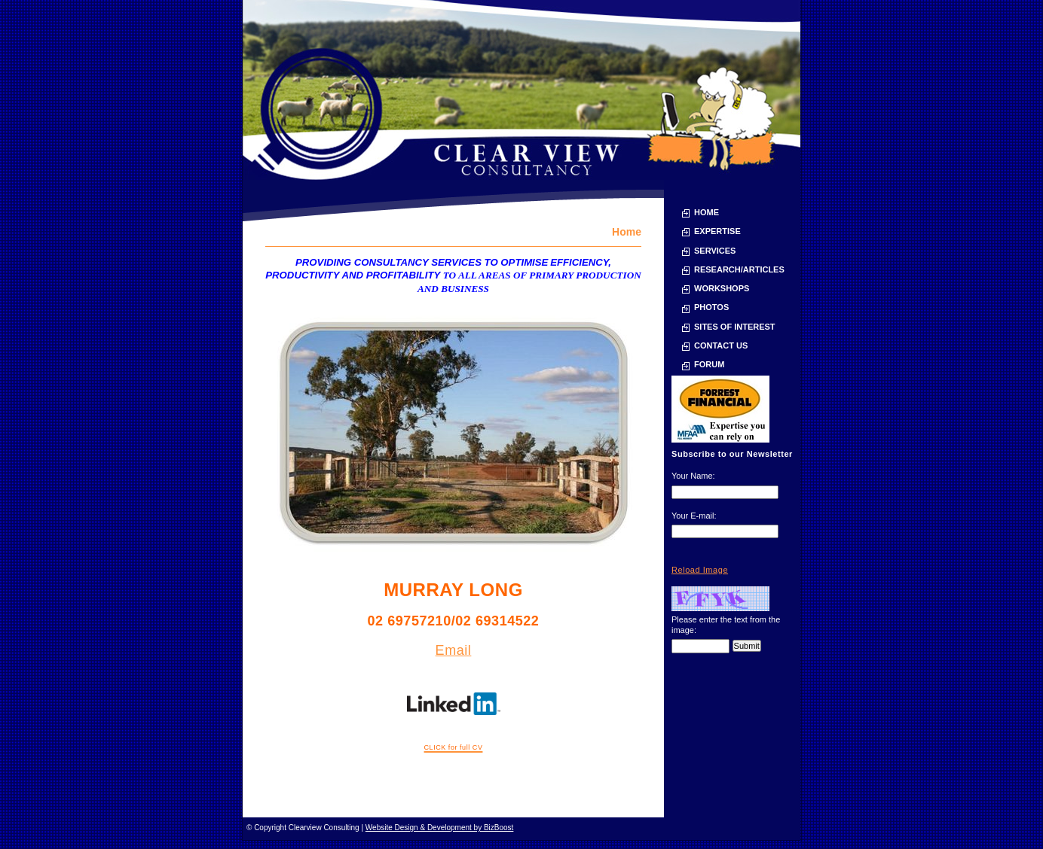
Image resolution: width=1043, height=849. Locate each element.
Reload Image (699, 569)
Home (706, 212)
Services (715, 250)
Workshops (721, 288)
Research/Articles (739, 269)
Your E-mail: (694, 515)
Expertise (717, 231)
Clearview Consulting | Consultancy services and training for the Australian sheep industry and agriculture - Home (521, 90)
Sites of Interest (734, 326)
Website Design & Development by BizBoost (440, 827)
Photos (711, 307)
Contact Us (721, 345)
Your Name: (693, 475)
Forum (709, 364)
